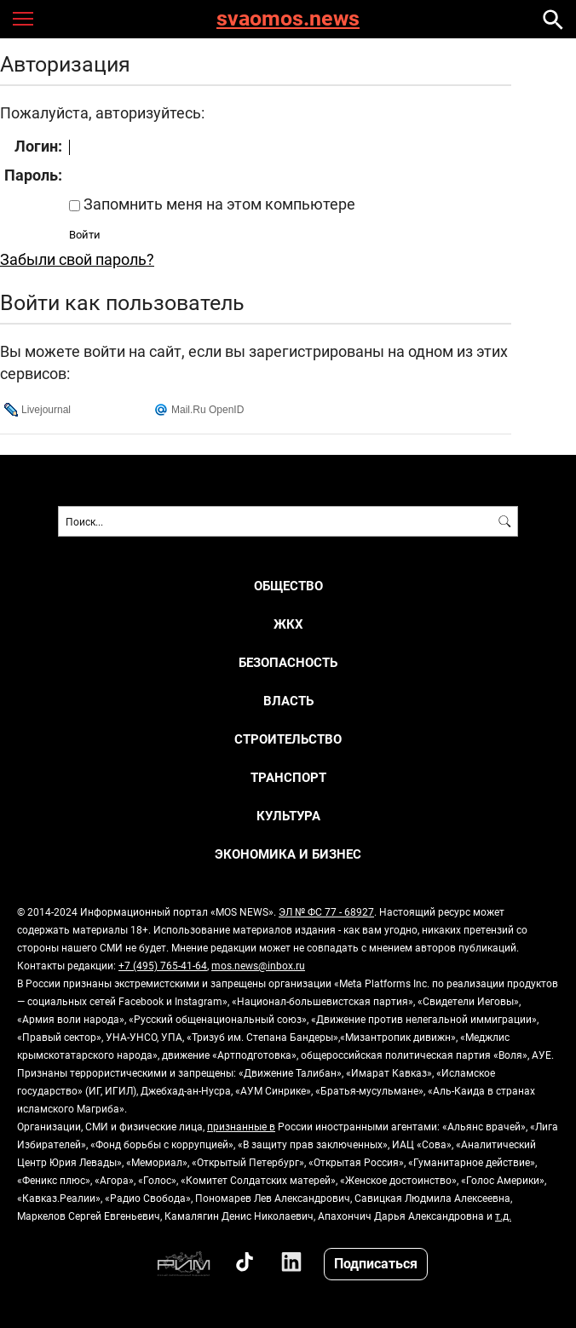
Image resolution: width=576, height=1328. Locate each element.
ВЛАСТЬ (288, 700)
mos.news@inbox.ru (258, 965)
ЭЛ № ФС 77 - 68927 (326, 911)
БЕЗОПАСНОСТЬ (288, 662)
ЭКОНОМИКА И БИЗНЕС (288, 854)
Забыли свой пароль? (77, 259)
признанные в (241, 1126)
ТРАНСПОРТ (288, 777)
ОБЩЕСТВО (288, 585)
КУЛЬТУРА (288, 815)
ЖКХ (288, 624)
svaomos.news (288, 19)
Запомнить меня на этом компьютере (217, 203)
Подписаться (376, 1263)
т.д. (503, 1215)
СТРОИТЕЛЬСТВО (288, 739)
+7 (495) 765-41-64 (162, 965)
